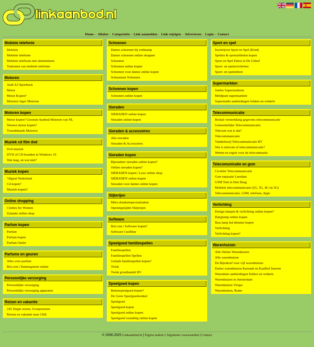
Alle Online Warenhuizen (232, 252)
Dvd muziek (15, 149)
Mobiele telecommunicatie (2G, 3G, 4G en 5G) (247, 187)
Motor (11, 90)
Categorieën (121, 34)
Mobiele (12, 49)
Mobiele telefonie (19, 55)
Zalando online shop (20, 213)
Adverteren (193, 34)
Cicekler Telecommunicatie (233, 171)
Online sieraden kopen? (127, 167)
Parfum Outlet (16, 242)
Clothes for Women (20, 207)
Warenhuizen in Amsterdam (234, 279)
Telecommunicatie (227, 136)
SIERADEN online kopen (128, 114)
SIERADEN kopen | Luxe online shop (136, 173)
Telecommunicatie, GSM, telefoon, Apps (242, 193)
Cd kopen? (14, 184)
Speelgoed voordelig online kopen (134, 318)
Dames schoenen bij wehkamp (131, 49)
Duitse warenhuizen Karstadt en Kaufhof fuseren (248, 268)
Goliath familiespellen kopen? (131, 261)
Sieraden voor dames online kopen (134, 184)
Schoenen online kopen (126, 66)
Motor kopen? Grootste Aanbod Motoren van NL (40, 119)
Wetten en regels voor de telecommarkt (241, 152)
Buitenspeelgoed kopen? (127, 290)
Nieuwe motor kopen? (22, 125)
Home (89, 34)
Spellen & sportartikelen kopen (236, 55)
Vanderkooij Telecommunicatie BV (238, 141)
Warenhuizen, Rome (229, 290)
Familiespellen (121, 250)
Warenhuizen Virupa (229, 285)
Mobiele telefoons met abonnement (30, 60)
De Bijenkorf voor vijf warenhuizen (239, 263)
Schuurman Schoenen (125, 77)
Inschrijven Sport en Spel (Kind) (237, 49)
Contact (223, 34)
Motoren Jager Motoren (23, 101)
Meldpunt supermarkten (231, 95)
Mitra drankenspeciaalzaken (130, 202)
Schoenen (117, 60)
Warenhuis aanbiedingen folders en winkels (244, 274)
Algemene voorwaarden (183, 335)
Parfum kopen (16, 237)
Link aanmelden (145, 34)
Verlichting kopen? (227, 233)
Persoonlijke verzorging (23, 285)
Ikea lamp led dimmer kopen (234, 222)
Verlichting (222, 228)
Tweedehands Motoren (22, 130)
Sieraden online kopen (126, 119)
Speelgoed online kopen (127, 312)
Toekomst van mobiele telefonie (28, 66)
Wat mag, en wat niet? (22, 160)
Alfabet (103, 34)
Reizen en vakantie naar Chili (27, 314)
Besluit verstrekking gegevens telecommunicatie (248, 119)
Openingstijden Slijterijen (128, 207)
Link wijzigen (171, 34)
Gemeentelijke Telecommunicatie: (238, 125)
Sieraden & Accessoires (127, 143)
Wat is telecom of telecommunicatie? (240, 147)
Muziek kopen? (17, 189)
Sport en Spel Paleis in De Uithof (237, 60)
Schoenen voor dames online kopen (135, 72)
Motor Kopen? (16, 95)
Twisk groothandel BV (126, 272)
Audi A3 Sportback (20, 84)
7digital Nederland (19, 178)
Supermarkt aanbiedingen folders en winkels (245, 101)
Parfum (12, 231)
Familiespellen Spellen (126, 255)
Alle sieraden (119, 138)
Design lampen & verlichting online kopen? (244, 211)
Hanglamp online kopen (231, 217)
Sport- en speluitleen (229, 72)
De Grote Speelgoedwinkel (129, 296)
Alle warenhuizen (227, 257)
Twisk (115, 266)
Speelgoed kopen (122, 307)
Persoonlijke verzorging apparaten (30, 290)
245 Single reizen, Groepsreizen (28, 309)
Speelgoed (118, 301)
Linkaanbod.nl (132, 335)
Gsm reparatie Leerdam (231, 176)
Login (209, 34)
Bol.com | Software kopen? (129, 226)
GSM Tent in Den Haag (231, 182)
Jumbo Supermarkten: (230, 90)
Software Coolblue (123, 231)
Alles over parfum (19, 261)
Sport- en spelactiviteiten (232, 66)
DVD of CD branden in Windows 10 (31, 154)
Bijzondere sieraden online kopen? (134, 162)
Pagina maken (154, 335)
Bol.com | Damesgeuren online (27, 266)
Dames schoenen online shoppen (133, 55)
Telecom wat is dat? (228, 130)
